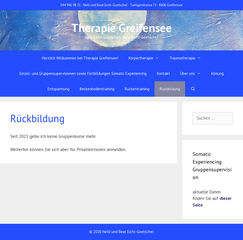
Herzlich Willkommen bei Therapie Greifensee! (80, 58)
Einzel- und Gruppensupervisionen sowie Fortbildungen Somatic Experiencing (83, 73)
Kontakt (163, 73)
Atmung (217, 73)
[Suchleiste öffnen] (192, 89)
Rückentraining (137, 88)
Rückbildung (170, 88)
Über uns (193, 73)
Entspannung (58, 88)
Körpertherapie (146, 58)
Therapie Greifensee (121, 27)
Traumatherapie (187, 58)
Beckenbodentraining (97, 88)
